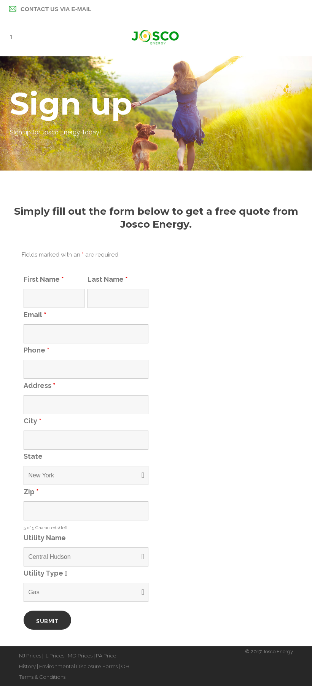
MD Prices (80, 655)
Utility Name (45, 538)
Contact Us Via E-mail (49, 9)
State (33, 456)
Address (40, 385)
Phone (36, 350)
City (32, 421)
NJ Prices (30, 655)
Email (35, 315)
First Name (44, 279)
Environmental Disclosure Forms (78, 666)
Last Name (108, 279)
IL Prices (54, 655)
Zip (31, 492)
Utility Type (47, 573)
